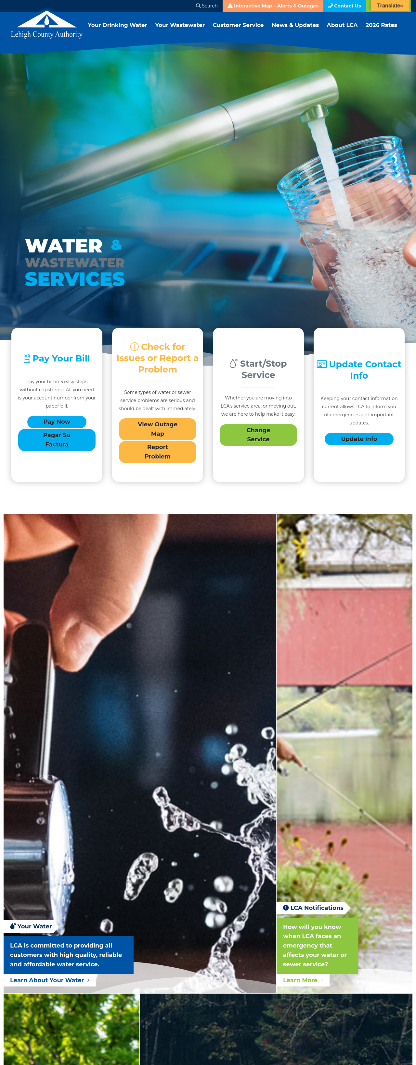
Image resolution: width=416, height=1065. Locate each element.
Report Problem (158, 454)
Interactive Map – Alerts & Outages (273, 6)
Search (207, 6)
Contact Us (344, 6)
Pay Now (57, 424)
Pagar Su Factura (57, 442)
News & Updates (300, 30)
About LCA (347, 30)
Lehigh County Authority (47, 24)
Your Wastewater (182, 30)
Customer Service (242, 30)
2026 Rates (386, 30)
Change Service (258, 437)
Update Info (359, 441)
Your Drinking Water (118, 30)
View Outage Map (157, 431)
